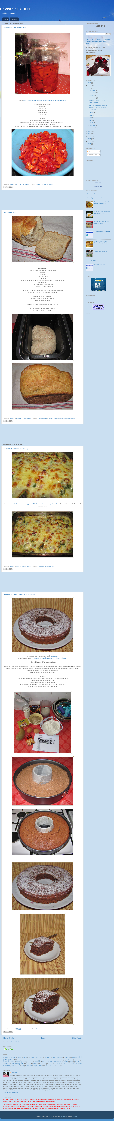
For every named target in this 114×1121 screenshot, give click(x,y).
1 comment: (26, 184)
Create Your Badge (98, 186)
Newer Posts (8, 1038)
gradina (61, 1060)
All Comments (92, 154)
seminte (51, 1063)
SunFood (29, 1065)
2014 (89, 131)
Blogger (75, 1116)
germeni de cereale (26, 1060)
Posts (89, 151)
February (92, 125)
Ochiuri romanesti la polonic (102, 231)
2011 (89, 139)
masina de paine (42, 418)
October (92, 95)
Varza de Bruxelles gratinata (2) (15, 449)
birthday (13, 1057)
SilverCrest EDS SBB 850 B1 (66, 418)
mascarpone (77, 1060)
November (92, 92)
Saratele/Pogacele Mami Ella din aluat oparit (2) (101, 242)
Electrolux (38, 1029)
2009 (89, 144)
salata (50, 184)
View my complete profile (10, 1092)
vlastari (58, 1065)
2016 (89, 85)
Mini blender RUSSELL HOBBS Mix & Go (52, 1061)
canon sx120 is (33, 1057)
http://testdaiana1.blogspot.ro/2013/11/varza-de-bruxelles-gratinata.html (36, 504)
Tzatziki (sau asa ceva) (100, 251)
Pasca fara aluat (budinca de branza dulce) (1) (102, 212)
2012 (89, 136)
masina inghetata (20, 1061)
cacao (25, 1057)
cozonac (47, 1057)
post (6, 1064)
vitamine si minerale (50, 1065)
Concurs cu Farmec (92, 194)
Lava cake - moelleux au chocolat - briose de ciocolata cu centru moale (98, 42)
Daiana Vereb (98, 182)
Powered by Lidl (52, 418)
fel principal (39, 184)
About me (14, 19)
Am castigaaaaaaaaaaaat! (94, 198)
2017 (89, 83)
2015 (89, 88)
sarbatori (43, 1064)
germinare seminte (43, 1060)
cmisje (63, 1116)
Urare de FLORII (91, 261)
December (92, 90)
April (90, 120)
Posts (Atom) (15, 1042)
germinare (35, 1060)
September (92, 98)
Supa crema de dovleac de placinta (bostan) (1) (101, 202)
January (92, 128)
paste (71, 1061)
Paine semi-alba (9, 213)
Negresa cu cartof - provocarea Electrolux (19, 594)
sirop (13, 1065)
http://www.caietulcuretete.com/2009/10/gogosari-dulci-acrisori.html (44, 100)
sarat (35, 1064)
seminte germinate (66, 1063)
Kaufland (68, 1060)
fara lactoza (74, 1057)
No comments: (27, 418)
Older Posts (77, 1038)
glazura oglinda (53, 1060)
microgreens (30, 1061)
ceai (40, 1057)
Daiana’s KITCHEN (15, 9)
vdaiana (14, 1072)
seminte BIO (57, 1063)
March (91, 123)
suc (23, 1065)
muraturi (45, 184)
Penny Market (78, 1061)
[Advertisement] (43, 200)
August (91, 112)
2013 (89, 133)
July (90, 115)
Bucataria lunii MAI (99, 264)
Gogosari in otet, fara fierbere (14, 27)
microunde (37, 1061)
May (90, 117)
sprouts (18, 1065)
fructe (18, 1060)
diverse (59, 1057)
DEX (54, 1057)
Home (6, 19)
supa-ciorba (38, 1065)
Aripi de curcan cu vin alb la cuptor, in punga (102, 222)
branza (19, 1057)
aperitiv (5, 1057)
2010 (89, 141)
